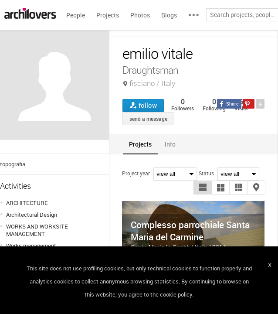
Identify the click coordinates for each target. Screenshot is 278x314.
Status (206, 173)
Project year (136, 173)
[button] (202, 188)
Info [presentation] (170, 144)
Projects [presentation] (140, 144)
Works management (31, 245)
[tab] (140, 144)
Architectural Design (31, 214)
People (75, 15)
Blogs (169, 15)
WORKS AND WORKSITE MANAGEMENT (37, 230)
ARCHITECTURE (27, 203)
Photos (140, 15)
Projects (107, 15)
